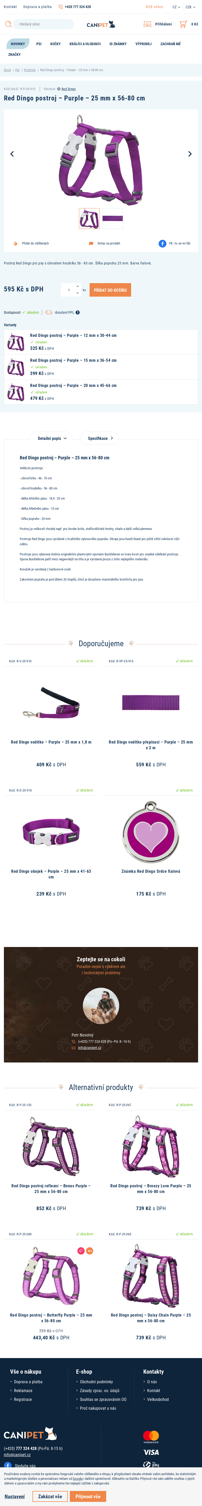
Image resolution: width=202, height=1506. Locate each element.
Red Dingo (69, 88)
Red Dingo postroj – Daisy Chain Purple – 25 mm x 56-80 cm (151, 1317)
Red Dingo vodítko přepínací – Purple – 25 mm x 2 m (151, 744)
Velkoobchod (158, 1399)
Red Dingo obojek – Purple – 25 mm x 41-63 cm (51, 874)
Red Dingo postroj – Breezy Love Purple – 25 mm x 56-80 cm (150, 1188)
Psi (17, 69)
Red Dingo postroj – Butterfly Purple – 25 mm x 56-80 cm (51, 1317)
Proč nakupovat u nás (98, 1408)
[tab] (51, 436)
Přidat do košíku (110, 290)
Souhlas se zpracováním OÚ (103, 1399)
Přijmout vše (88, 1496)
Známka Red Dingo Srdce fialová (151, 871)
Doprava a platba (37, 6)
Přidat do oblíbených (35, 243)
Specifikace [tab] (99, 438)
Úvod (7, 69)
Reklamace (23, 1390)
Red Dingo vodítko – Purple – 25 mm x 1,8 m (51, 742)
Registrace (23, 1399)
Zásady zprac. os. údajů (99, 1390)
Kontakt (10, 6)
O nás (152, 1381)
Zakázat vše (50, 1496)
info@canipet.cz (89, 1047)
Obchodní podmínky (96, 1381)
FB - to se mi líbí (179, 243)
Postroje (30, 69)
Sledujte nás (25, 1465)
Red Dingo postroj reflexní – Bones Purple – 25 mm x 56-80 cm (51, 1188)
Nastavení (15, 1496)
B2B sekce (154, 6)
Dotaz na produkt (109, 243)
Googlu (78, 1478)
